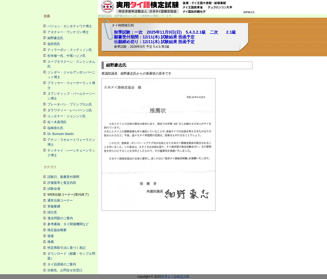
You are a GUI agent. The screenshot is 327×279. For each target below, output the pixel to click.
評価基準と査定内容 (61, 182)
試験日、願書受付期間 (63, 177)
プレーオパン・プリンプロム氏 (69, 104)
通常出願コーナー (60, 200)
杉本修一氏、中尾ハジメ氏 (66, 55)
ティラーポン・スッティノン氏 (69, 50)
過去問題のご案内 (60, 218)
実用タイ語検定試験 (175, 276)
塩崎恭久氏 (55, 128)
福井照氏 (53, 44)
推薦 (50, 242)
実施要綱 (53, 206)
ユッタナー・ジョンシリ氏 (66, 116)
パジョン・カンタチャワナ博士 (69, 26)
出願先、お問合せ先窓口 (64, 270)
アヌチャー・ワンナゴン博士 (68, 32)
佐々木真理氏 (57, 122)
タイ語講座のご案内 (61, 264)
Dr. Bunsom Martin (60, 134)
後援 (50, 236)
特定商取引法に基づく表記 (66, 247)
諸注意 (52, 212)
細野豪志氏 (55, 38)
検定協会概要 (57, 230)
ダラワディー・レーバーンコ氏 (69, 110)
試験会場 (53, 188)
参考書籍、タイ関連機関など (68, 224)
